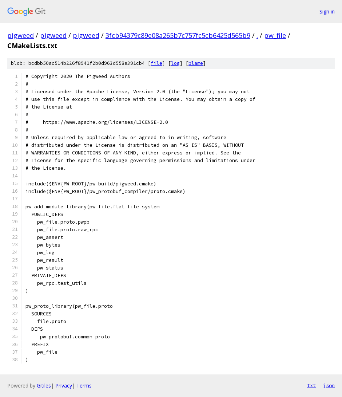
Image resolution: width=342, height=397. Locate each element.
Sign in (327, 11)
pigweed (20, 35)
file (156, 63)
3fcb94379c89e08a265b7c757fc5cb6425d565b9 (178, 35)
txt (311, 385)
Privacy (63, 385)
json (329, 385)
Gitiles (44, 385)
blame (195, 63)
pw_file (275, 35)
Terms (84, 385)
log (175, 63)
